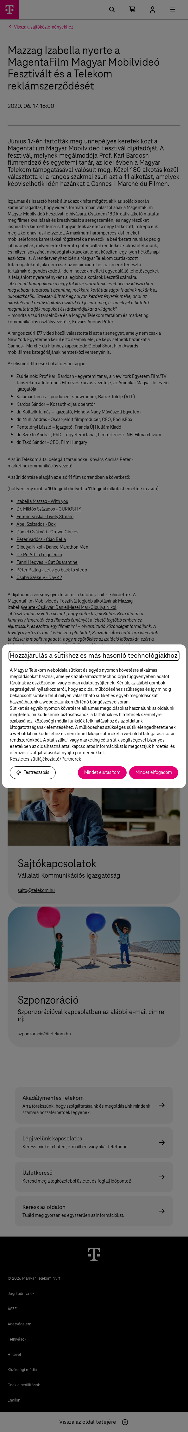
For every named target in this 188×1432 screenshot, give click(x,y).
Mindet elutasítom (102, 772)
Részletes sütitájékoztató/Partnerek (45, 759)
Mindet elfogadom (153, 772)
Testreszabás (32, 772)
